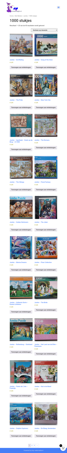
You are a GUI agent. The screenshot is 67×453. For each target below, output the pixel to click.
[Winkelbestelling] (44, 30)
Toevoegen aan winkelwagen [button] (21, 67)
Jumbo (25, 16)
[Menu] (58, 7)
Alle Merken (18, 16)
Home (12, 16)
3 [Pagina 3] (34, 445)
